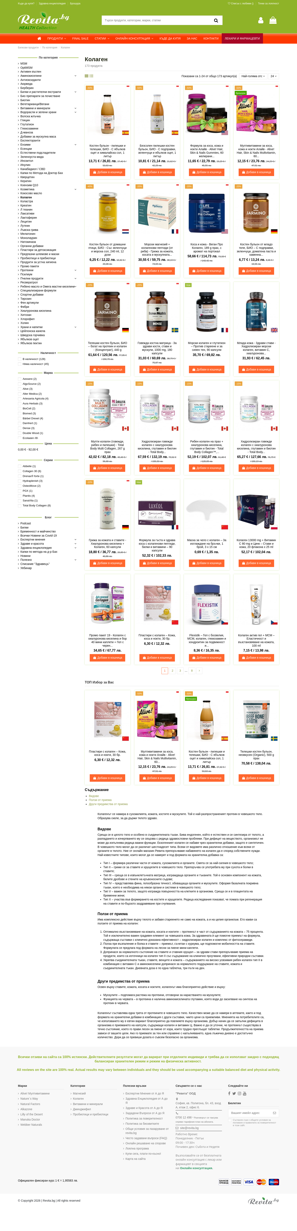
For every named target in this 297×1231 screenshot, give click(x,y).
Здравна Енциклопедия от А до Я (147, 1100)
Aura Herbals (32, 403)
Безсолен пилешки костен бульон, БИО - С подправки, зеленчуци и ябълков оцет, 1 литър (157, 151)
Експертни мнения (32, 539)
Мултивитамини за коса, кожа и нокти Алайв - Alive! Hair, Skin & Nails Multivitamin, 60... (256, 151)
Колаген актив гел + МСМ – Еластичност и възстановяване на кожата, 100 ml (256, 640)
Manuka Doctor (30, 1119)
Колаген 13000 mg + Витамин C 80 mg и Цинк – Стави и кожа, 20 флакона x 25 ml (256, 543)
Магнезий (79, 1093)
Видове (94, 796)
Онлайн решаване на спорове (146, 1143)
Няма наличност (36, 364)
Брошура (75, 3)
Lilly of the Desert (31, 1114)
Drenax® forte (33, 476)
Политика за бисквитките (142, 1123)
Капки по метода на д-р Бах (38, 551)
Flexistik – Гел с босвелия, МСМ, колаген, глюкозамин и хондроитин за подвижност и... (206, 640)
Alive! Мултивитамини (35, 1093)
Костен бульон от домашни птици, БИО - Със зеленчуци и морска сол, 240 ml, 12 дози (107, 249)
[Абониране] (274, 1113)
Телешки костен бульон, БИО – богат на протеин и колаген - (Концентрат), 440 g (107, 346)
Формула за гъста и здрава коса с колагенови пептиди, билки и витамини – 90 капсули (157, 545)
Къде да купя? (26, 3)
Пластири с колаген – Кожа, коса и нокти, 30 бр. (157, 637)
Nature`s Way (29, 1098)
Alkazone (26, 1109)
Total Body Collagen (37, 505)
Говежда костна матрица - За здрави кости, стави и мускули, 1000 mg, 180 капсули (157, 348)
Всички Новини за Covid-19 (38, 535)
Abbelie (29, 466)
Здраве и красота (32, 543)
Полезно (26, 559)
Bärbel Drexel (33, 418)
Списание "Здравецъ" (35, 564)
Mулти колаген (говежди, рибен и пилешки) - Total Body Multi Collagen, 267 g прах (107, 446)
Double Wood (33, 433)
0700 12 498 (184, 1117)
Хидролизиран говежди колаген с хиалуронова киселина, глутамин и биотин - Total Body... (157, 446)
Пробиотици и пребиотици (90, 1114)
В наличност (34, 359)
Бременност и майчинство (38, 531)
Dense (29, 428)
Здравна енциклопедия (52, 3)
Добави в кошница (107, 172)
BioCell (29, 408)
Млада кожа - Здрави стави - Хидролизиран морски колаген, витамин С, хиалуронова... (256, 348)
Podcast (25, 523)
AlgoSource (32, 383)
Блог (48, 517)
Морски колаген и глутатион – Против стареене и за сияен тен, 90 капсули (206, 346)
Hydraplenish (32, 480)
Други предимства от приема (108, 804)
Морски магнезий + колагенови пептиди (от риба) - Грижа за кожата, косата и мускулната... (157, 249)
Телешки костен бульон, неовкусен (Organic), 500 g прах (256, 755)
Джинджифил (82, 1109)
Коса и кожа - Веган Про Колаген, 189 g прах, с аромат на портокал (207, 248)
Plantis (29, 495)
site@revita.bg (189, 1128)
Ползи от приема (100, 800)
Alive (28, 388)
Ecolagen (30, 438)
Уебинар (26, 568)
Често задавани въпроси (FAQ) (146, 1138)
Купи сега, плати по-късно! (143, 1153)
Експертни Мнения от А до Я (145, 1093)
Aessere (30, 378)
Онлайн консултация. (196, 1168)
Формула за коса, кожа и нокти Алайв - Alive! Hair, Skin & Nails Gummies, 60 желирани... (207, 151)
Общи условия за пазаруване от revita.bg (147, 1131)
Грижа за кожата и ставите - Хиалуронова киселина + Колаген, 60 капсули (107, 543)
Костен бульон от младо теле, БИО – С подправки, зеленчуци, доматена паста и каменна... (256, 249)
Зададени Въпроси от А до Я (145, 1113)
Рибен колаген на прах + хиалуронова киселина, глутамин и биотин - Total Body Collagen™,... (206, 446)
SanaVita (30, 500)
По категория (48, 57)
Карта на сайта (136, 1158)
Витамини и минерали (88, 1104)
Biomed (29, 413)
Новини (25, 555)
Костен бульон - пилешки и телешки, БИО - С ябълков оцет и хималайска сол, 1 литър (108, 151)
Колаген (78, 1098)
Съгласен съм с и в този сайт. (254, 1123)
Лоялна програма (137, 1148)
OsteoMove (32, 485)
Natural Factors (30, 1104)
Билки (24, 527)
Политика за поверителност (144, 1118)
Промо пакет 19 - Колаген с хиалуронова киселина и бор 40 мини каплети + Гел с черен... (107, 640)
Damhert (30, 423)
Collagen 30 (32, 471)
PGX (27, 490)
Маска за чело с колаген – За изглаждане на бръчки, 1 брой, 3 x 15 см (206, 543)
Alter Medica (32, 393)
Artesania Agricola (35, 398)
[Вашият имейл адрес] (249, 1113)
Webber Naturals (31, 1124)
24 (273, 76)
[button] (56, 38)
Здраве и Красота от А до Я (144, 1108)
